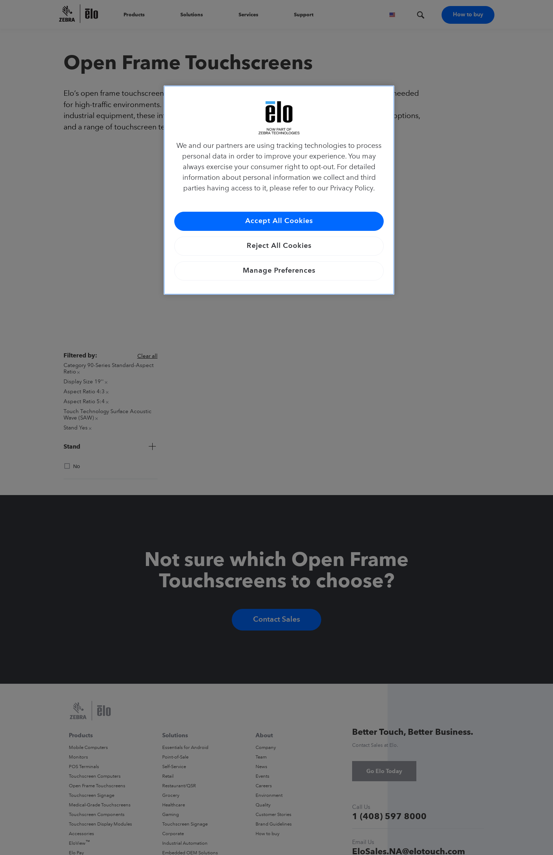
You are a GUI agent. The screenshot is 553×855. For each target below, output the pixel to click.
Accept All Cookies (279, 221)
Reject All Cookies (279, 246)
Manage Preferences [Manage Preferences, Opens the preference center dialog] (279, 270)
